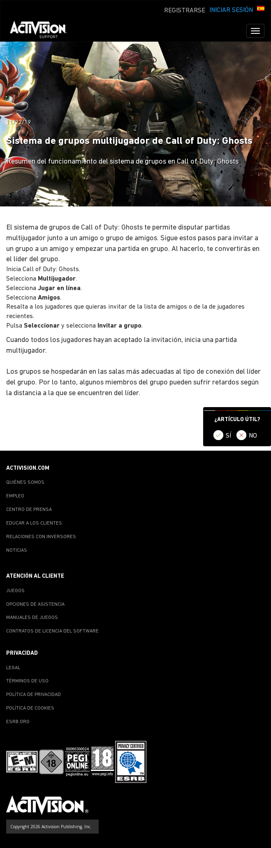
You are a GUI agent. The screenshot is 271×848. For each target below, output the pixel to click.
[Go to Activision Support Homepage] (43, 31)
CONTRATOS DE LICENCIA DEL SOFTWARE (52, 631)
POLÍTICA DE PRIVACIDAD (33, 694)
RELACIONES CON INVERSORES (41, 536)
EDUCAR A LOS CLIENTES (34, 523)
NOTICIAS (16, 550)
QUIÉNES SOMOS (25, 482)
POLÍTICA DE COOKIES (30, 708)
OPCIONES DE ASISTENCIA (35, 604)
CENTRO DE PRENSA (29, 509)
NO (253, 436)
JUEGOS (15, 590)
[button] (260, 9)
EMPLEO (15, 496)
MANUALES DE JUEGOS (32, 617)
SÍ (228, 436)
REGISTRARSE (184, 10)
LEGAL (13, 667)
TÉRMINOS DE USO (27, 681)
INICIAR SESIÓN (231, 10)
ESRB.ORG (18, 721)
